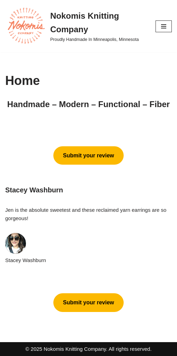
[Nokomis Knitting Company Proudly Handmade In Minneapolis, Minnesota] (75, 26)
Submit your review (88, 155)
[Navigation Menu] (164, 26)
